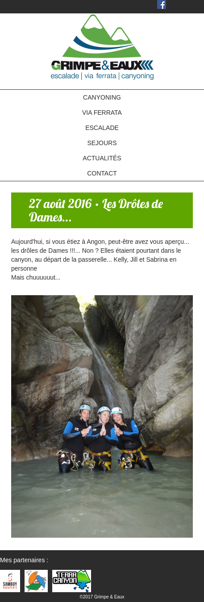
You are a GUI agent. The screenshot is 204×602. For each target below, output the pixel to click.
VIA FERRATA (102, 112)
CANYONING (102, 97)
